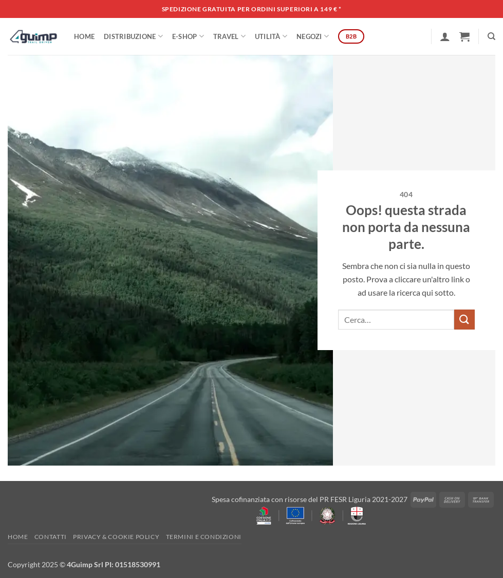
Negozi (312, 36)
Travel (229, 36)
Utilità (271, 36)
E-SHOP (188, 36)
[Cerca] (491, 36)
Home (84, 36)
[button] (445, 36)
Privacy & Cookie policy (116, 537)
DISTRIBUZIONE (133, 36)
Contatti (50, 537)
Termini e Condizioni (203, 537)
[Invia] (464, 320)
